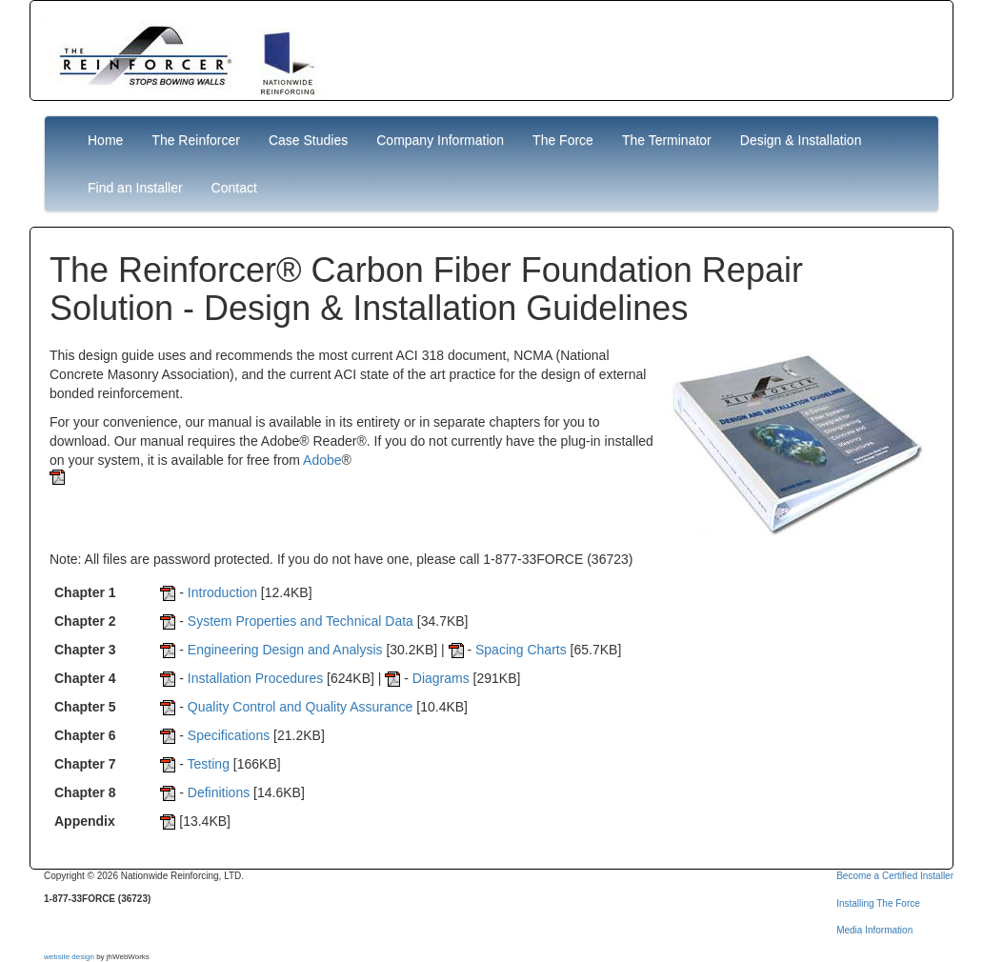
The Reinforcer (195, 140)
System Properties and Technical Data (300, 621)
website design (69, 956)
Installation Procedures (255, 678)
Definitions (219, 792)
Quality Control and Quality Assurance (300, 706)
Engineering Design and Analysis (285, 649)
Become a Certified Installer (894, 876)
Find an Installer (135, 187)
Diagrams (441, 678)
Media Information (874, 930)
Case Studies (308, 140)
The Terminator (667, 140)
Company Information (440, 140)
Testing (209, 764)
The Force (562, 140)
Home (105, 140)
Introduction (222, 592)
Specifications (229, 735)
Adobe (322, 460)
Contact (234, 187)
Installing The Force (878, 903)
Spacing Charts (521, 649)
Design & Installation (801, 140)
